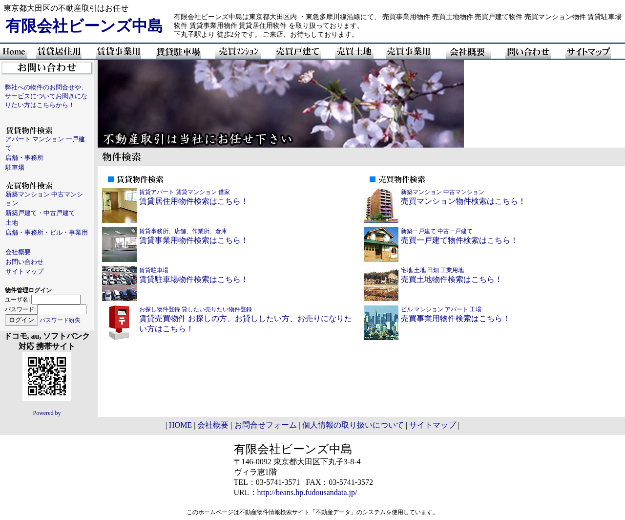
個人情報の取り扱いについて (353, 425)
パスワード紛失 (60, 320)
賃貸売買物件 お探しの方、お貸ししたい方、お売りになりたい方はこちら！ (245, 319)
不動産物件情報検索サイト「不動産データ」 (297, 512)
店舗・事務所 (24, 157)
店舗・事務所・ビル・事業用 (46, 232)
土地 (11, 222)
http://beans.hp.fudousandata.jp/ (307, 492)
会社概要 (18, 252)
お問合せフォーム (265, 425)
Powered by (47, 413)
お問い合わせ (24, 261)
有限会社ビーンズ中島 (84, 26)
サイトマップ (24, 271)
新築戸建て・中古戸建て (40, 213)
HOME (180, 425)
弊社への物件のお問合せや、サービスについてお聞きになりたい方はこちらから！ (46, 96)
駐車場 (14, 167)
